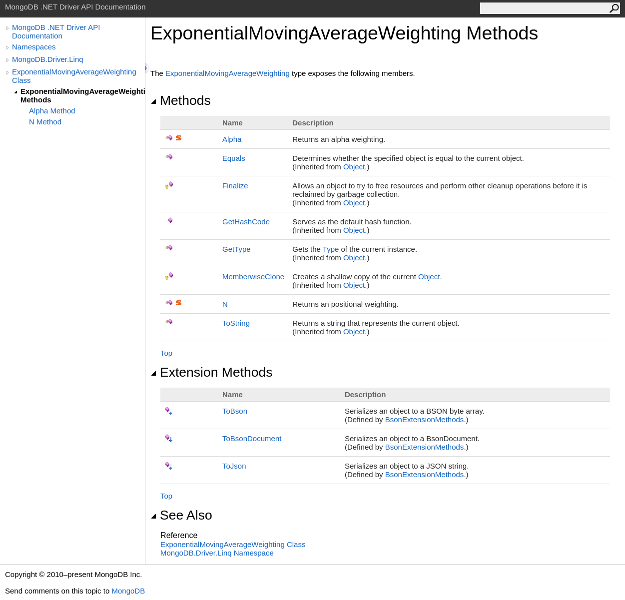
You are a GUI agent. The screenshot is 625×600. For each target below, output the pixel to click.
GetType (236, 249)
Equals (233, 158)
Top (166, 353)
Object (354, 166)
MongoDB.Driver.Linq (47, 59)
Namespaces (34, 46)
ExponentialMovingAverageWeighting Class (74, 75)
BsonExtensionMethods (424, 419)
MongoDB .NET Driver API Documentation (56, 31)
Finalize (235, 185)
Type (331, 249)
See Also (181, 515)
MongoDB (128, 591)
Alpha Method (52, 110)
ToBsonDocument (251, 438)
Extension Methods (211, 372)
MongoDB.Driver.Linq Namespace (217, 553)
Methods (180, 100)
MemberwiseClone (253, 276)
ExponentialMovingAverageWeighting (227, 73)
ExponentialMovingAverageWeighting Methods (82, 95)
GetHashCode (246, 221)
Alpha (231, 139)
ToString (236, 323)
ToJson (234, 466)
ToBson (234, 411)
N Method (45, 121)
